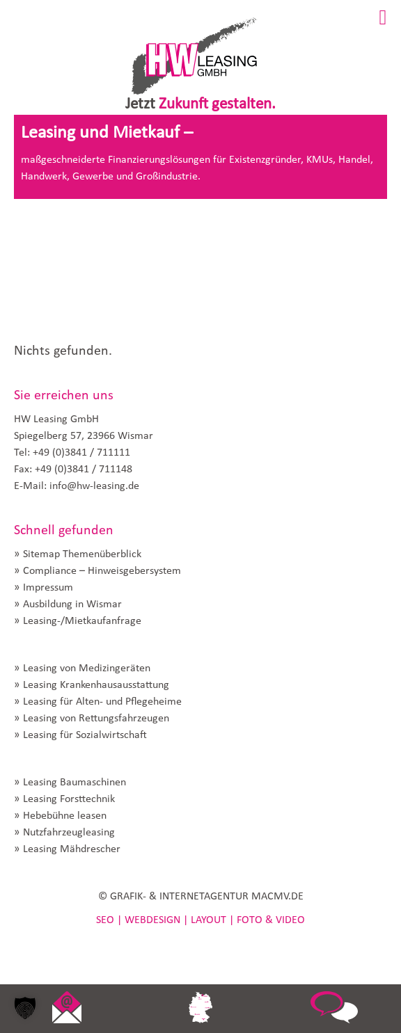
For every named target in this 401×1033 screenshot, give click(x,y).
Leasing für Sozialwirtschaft (85, 735)
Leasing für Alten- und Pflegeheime (102, 701)
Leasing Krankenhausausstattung (96, 685)
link (67, 1008)
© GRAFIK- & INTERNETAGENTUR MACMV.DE (201, 896)
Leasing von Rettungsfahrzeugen (96, 718)
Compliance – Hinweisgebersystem (102, 571)
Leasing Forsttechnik (69, 799)
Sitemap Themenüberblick (82, 554)
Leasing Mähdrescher (71, 849)
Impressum (48, 587)
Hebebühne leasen (65, 816)
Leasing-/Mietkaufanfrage (82, 621)
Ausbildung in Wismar (72, 604)
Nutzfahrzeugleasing (69, 832)
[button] (25, 1008)
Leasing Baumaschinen (74, 782)
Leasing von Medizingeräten (86, 668)
